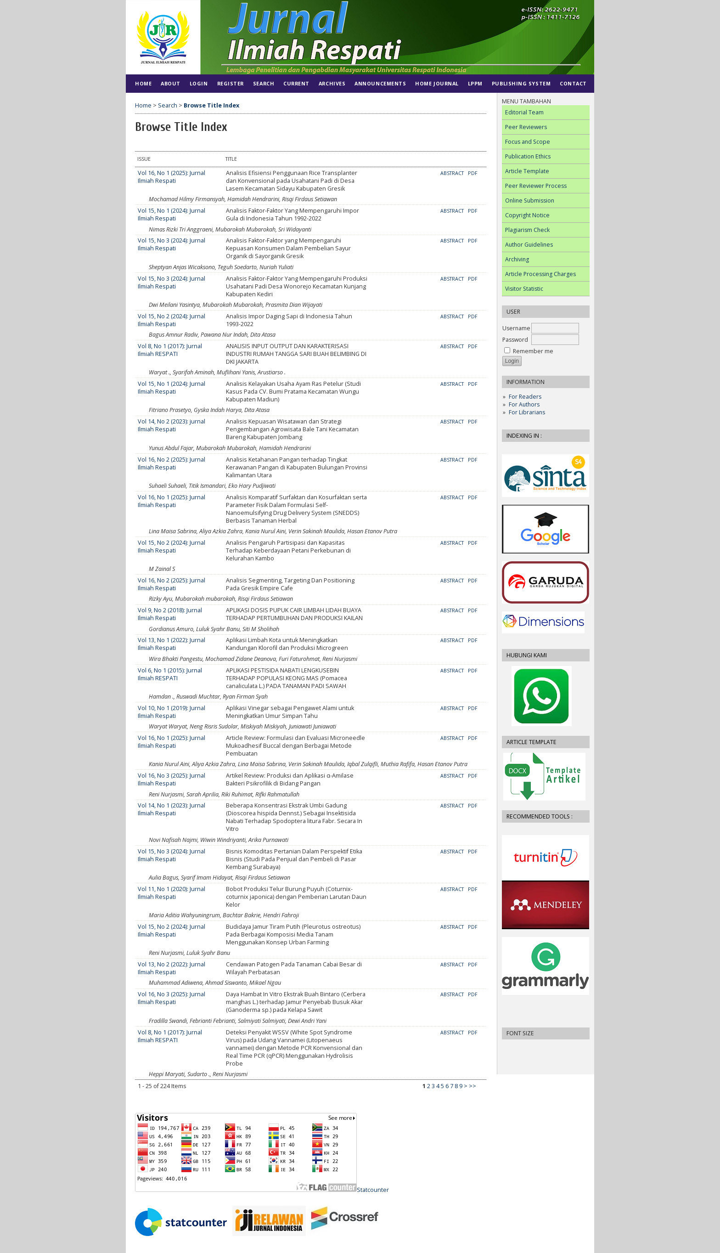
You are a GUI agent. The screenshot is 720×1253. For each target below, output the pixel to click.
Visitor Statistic (524, 289)
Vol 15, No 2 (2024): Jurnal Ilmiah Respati (171, 320)
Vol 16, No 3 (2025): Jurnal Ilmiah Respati (171, 779)
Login (199, 83)
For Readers (525, 397)
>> (472, 1086)
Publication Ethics (528, 156)
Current (296, 83)
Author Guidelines (529, 244)
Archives (332, 83)
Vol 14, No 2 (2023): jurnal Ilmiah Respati (171, 425)
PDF (473, 173)
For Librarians (527, 412)
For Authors (524, 404)
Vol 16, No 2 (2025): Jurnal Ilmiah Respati (171, 463)
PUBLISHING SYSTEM (521, 83)
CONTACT (573, 83)
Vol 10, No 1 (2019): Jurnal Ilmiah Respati (171, 712)
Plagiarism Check (527, 230)
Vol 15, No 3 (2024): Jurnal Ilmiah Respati (171, 244)
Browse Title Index (211, 105)
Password (515, 340)
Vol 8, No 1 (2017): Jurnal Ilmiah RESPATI (170, 350)
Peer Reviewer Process (536, 186)
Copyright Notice (527, 215)
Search (263, 83)
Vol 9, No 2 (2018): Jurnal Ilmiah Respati (170, 614)
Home (143, 83)
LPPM (475, 83)
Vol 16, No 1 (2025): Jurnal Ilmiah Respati (171, 177)
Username (516, 328)
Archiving (517, 259)
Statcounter (373, 1190)
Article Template (527, 171)
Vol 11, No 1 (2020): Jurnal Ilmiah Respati (171, 893)
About (170, 83)
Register (230, 83)
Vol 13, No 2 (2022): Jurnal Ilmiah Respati (171, 968)
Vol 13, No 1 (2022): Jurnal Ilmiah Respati (171, 644)
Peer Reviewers (526, 127)
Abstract (452, 173)
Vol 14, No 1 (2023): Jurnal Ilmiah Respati (171, 809)
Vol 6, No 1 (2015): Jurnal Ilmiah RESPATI (170, 674)
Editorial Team (524, 112)
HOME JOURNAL (436, 83)
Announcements (380, 83)
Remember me (533, 351)
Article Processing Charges (540, 274)
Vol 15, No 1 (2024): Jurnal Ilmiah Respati (171, 214)
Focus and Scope (527, 142)
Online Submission (529, 200)
